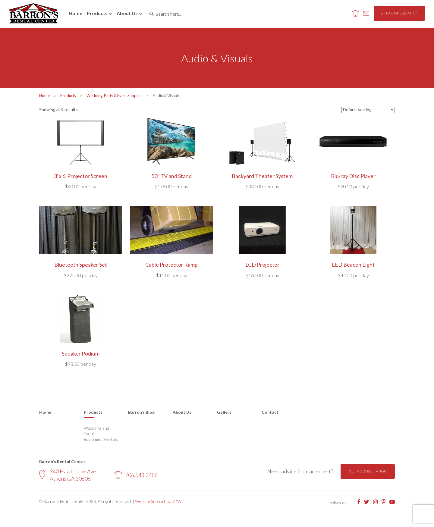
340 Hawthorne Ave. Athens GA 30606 (68, 475)
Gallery (224, 412)
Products (97, 13)
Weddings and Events (96, 430)
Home (75, 13)
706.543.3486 (136, 474)
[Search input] (181, 14)
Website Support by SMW (158, 501)
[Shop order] (368, 110)
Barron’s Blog (141, 412)
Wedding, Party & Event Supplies (114, 95)
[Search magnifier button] (151, 14)
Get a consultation (399, 13)
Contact (270, 412)
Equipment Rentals (101, 439)
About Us (182, 412)
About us (127, 13)
